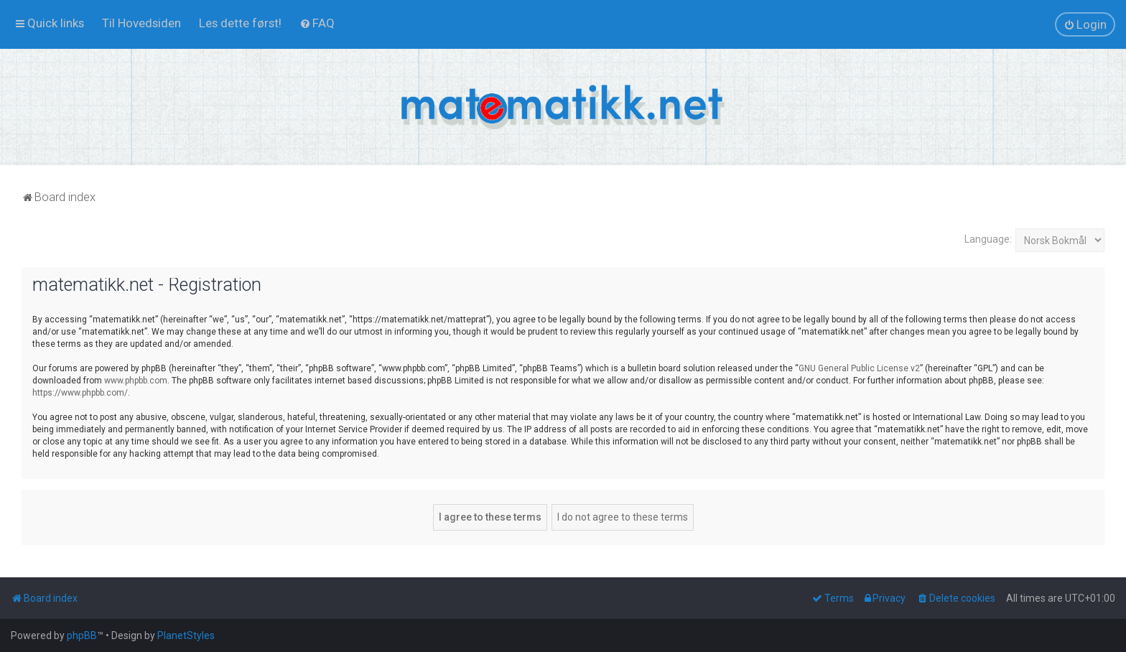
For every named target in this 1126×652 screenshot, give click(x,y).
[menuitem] (141, 23)
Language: (988, 239)
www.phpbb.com (135, 381)
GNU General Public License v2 (859, 368)
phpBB (82, 635)
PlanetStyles (186, 635)
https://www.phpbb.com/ (80, 393)
